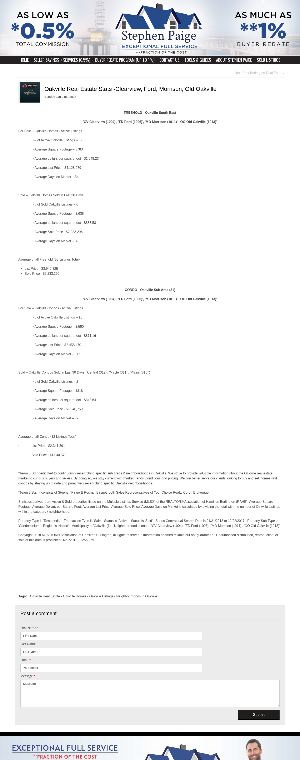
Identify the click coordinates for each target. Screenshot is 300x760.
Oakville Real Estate (45, 596)
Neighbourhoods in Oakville (136, 596)
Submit (259, 714)
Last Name (28, 644)
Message (27, 676)
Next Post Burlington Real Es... (260, 73)
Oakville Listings (101, 596)
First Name (29, 628)
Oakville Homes (74, 596)
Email (25, 660)
